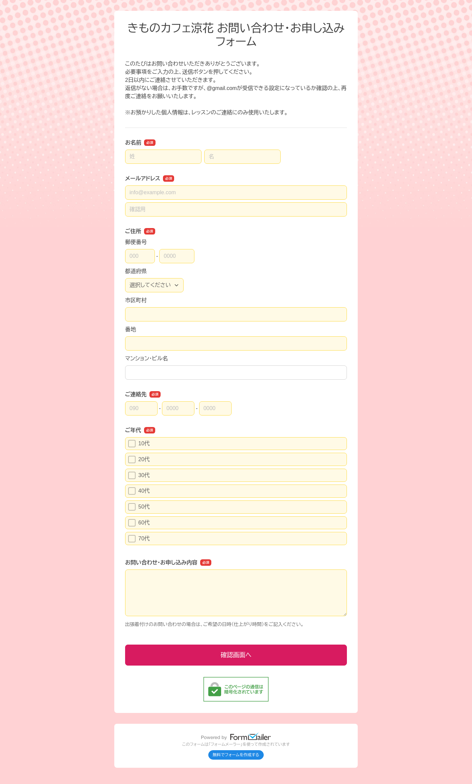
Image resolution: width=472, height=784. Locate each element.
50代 (139, 507)
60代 (139, 523)
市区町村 (136, 300)
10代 (139, 443)
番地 (130, 329)
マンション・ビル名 (146, 358)
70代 (139, 538)
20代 (139, 459)
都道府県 (136, 271)
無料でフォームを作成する (236, 755)
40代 (139, 491)
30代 (139, 475)
